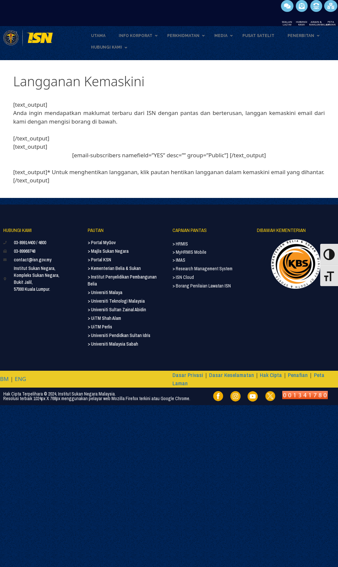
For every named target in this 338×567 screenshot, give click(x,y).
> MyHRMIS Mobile (189, 252)
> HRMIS (180, 244)
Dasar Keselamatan (231, 375)
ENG (20, 379)
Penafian (298, 375)
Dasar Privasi (187, 375)
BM (4, 379)
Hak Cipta (271, 375)
